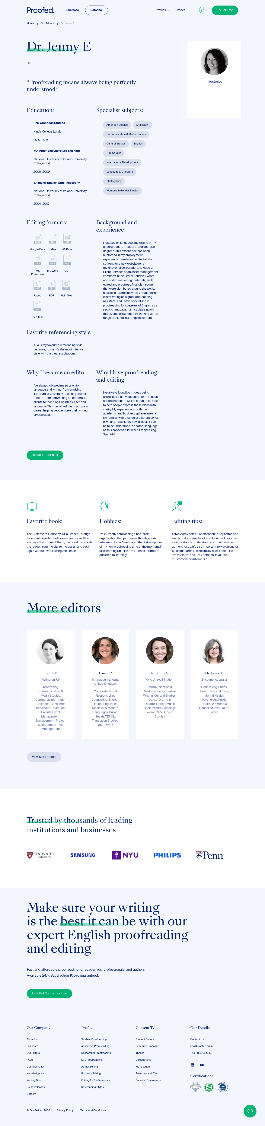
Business (72, 10)
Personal (96, 10)
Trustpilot (214, 81)
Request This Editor (45, 455)
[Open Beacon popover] (250, 1111)
